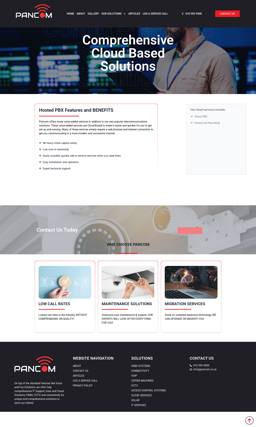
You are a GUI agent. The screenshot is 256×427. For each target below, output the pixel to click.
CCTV (134, 400)
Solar (135, 415)
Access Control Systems (148, 405)
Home (70, 13)
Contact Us (80, 386)
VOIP (134, 390)
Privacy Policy (83, 400)
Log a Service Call (155, 13)
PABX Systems (140, 381)
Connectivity (140, 386)
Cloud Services (141, 410)
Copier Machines (142, 395)
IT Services (138, 420)
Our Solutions (113, 13)
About (81, 13)
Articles (134, 13)
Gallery (93, 13)
